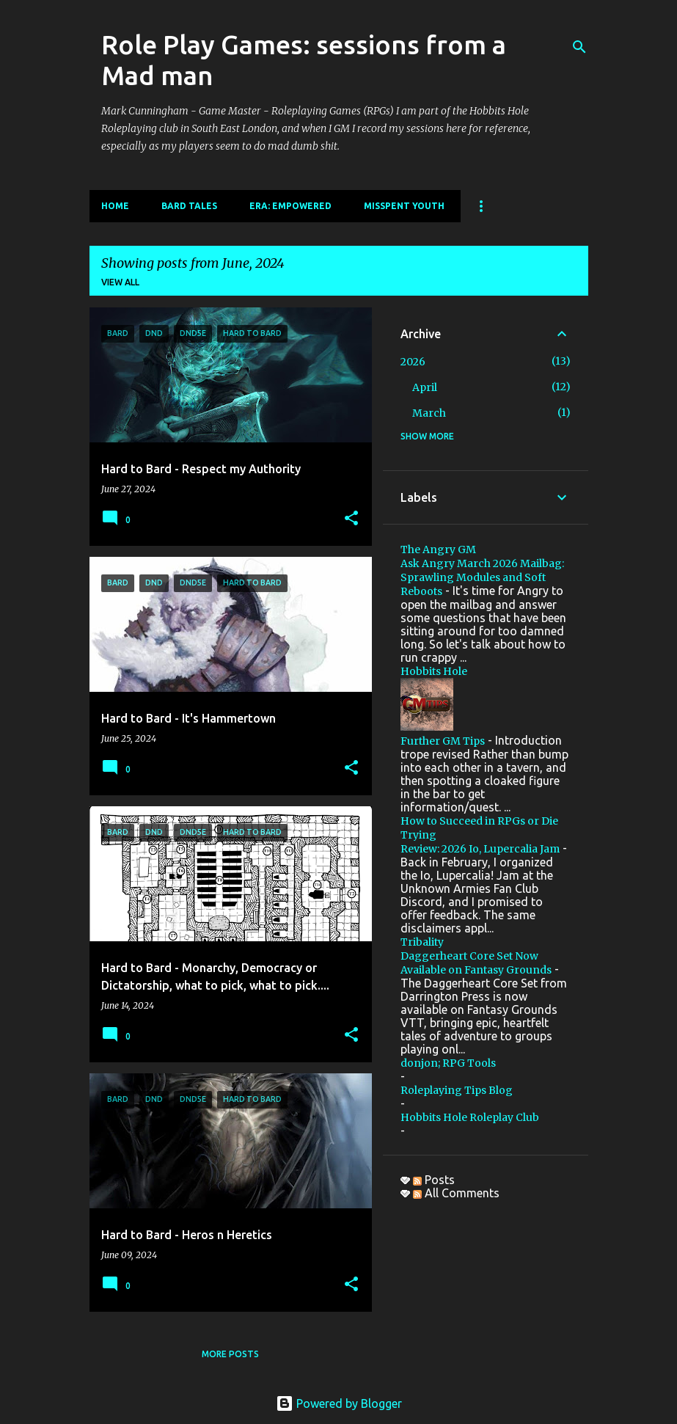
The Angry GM (438, 549)
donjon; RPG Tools (448, 1063)
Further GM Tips (442, 741)
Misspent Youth (404, 206)
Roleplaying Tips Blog (456, 1090)
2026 (412, 361)
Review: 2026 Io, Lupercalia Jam (480, 848)
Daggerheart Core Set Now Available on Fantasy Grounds (476, 962)
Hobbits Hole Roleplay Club (469, 1117)
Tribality (422, 942)
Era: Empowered (290, 206)
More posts (230, 1354)
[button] (351, 518)
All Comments (456, 1193)
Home (115, 206)
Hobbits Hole (433, 671)
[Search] (579, 47)
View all (120, 282)
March (429, 413)
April (424, 387)
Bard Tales (189, 206)
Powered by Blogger (339, 1403)
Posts (434, 1179)
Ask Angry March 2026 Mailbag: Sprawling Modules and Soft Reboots (482, 577)
